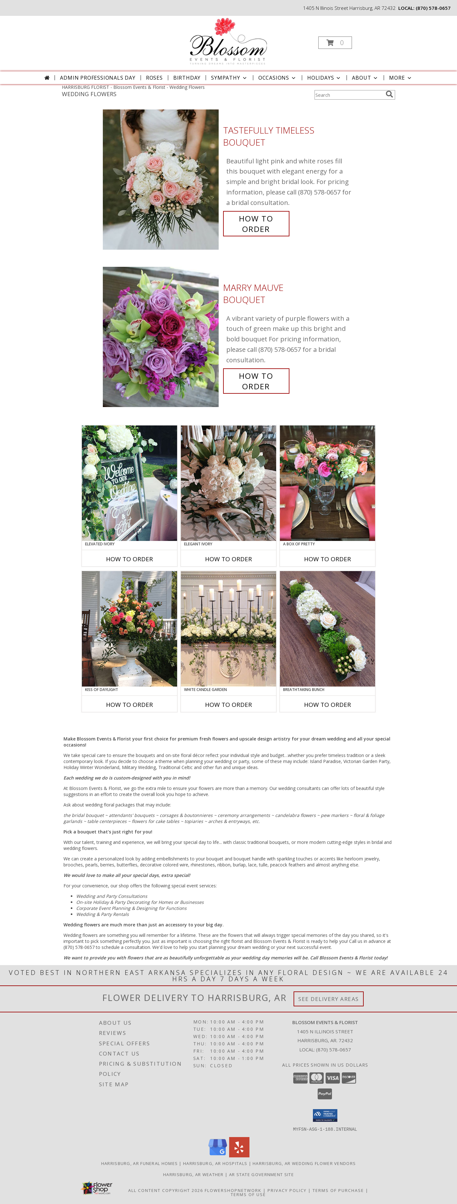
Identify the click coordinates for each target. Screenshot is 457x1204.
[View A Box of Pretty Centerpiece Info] (327, 483)
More (400, 77)
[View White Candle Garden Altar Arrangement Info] (228, 629)
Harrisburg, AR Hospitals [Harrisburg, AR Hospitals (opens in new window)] (215, 1163)
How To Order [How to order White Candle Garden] (228, 705)
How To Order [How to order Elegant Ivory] (228, 559)
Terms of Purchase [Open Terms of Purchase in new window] (338, 1190)
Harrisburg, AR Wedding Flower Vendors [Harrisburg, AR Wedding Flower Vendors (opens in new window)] (304, 1163)
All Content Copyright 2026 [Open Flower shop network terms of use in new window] (165, 1190)
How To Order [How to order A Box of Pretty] (327, 559)
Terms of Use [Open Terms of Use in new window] (248, 1194)
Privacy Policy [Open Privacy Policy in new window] (287, 1190)
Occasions (277, 77)
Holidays (324, 77)
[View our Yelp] (239, 1155)
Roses (154, 77)
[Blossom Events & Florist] (227, 41)
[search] (389, 94)
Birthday (187, 77)
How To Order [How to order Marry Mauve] (256, 381)
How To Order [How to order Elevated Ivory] (129, 559)
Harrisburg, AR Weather (193, 1174)
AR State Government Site (261, 1174)
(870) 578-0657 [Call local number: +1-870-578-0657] (433, 8)
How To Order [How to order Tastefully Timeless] (256, 223)
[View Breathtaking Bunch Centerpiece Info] (327, 629)
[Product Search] (349, 94)
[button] (335, 42)
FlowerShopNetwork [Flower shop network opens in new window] (233, 1190)
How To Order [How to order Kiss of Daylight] (129, 705)
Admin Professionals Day (97, 77)
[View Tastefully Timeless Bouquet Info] (161, 180)
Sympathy (229, 77)
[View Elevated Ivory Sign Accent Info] (129, 483)
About (365, 77)
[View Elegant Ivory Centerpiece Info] (228, 483)
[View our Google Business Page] (218, 1155)
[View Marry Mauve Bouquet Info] (161, 337)
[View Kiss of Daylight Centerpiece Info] (129, 629)
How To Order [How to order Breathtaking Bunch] (327, 705)
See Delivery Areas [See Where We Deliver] (328, 999)
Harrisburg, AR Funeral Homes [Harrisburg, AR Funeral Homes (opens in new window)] (139, 1163)
